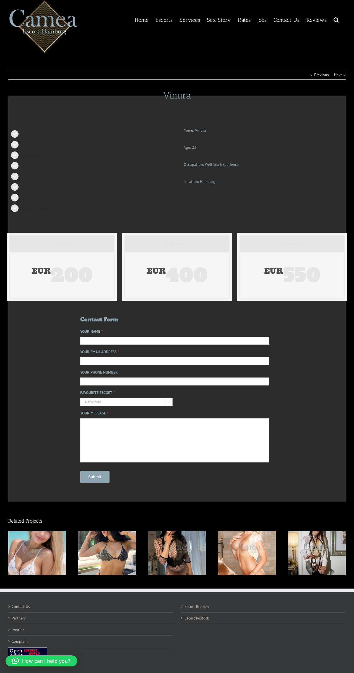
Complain (20, 641)
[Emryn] (177, 553)
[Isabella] (37, 553)
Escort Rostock (196, 618)
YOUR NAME (91, 331)
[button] (336, 19)
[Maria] (107, 553)
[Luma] (317, 553)
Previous (321, 74)
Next (338, 74)
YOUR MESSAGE (94, 413)
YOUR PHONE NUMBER (99, 372)
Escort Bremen (196, 606)
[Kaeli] (247, 553)
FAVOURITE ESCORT (97, 392)
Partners (19, 618)
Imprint (18, 629)
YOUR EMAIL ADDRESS (99, 351)
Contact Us (21, 606)
